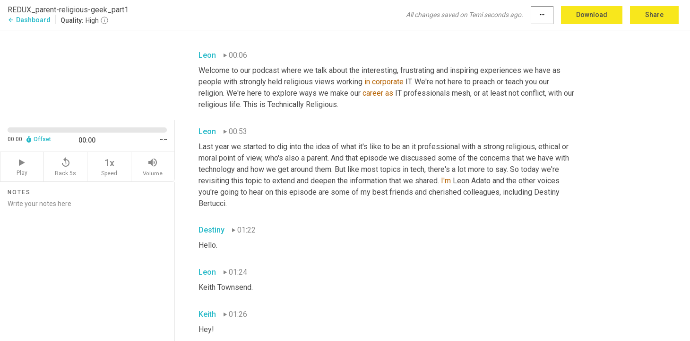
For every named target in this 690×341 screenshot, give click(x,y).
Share (654, 14)
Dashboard (29, 20)
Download (591, 14)
